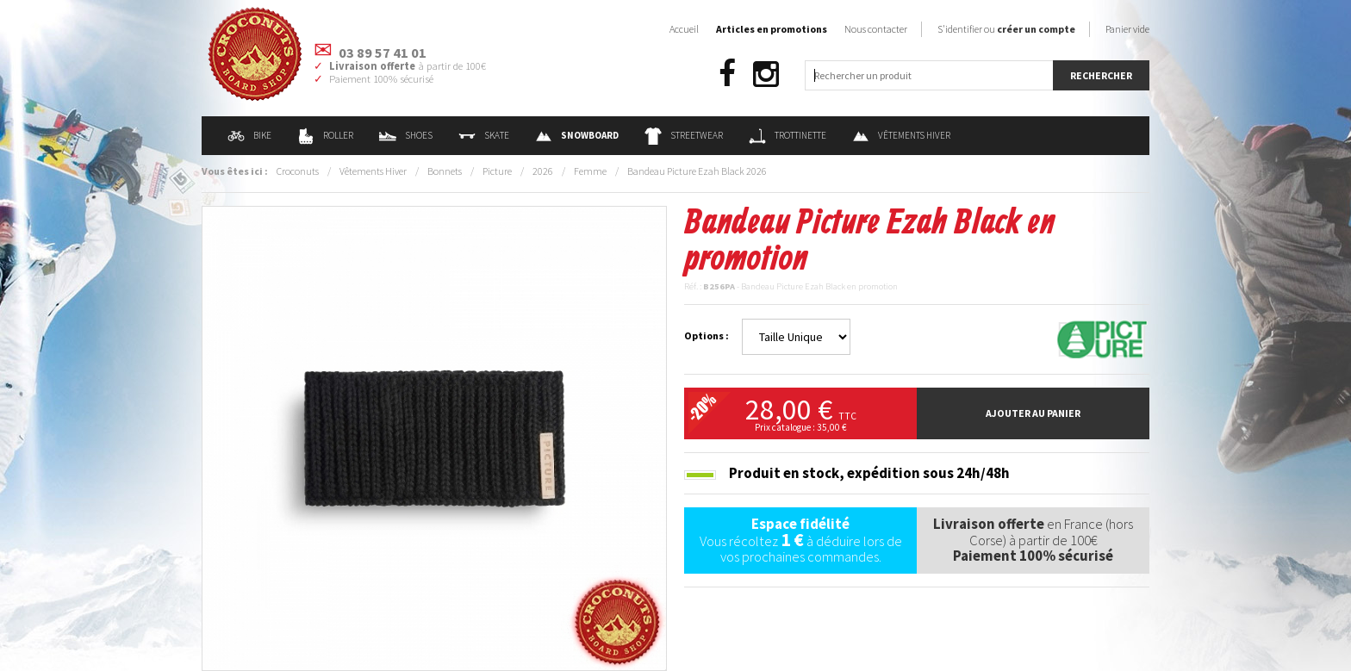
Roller (325, 135)
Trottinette (787, 135)
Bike (249, 135)
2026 (542, 171)
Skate (483, 135)
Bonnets (444, 171)
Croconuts (298, 171)
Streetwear (683, 135)
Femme (590, 171)
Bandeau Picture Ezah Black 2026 (697, 171)
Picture (497, 171)
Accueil (684, 28)
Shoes (406, 135)
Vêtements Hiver (901, 135)
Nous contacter (875, 28)
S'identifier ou (1006, 28)
